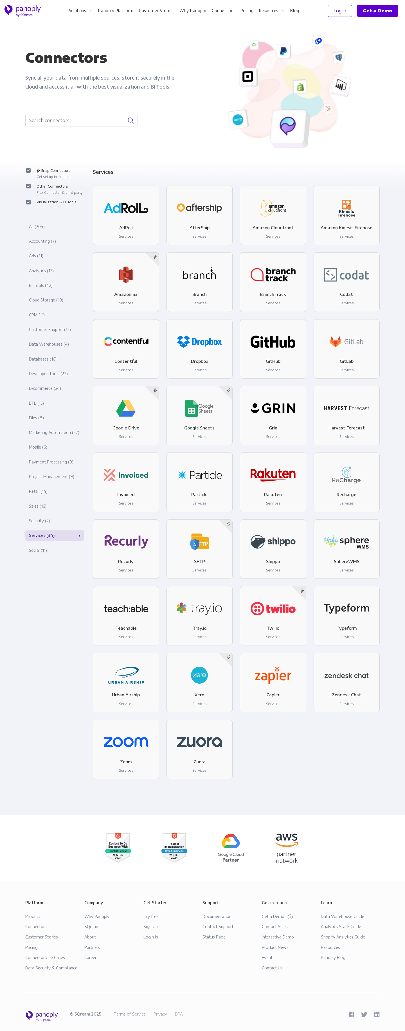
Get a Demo (277, 916)
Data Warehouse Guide (342, 916)
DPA (179, 1013)
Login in (150, 936)
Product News (275, 947)
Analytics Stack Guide (341, 926)
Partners (92, 947)
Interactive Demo (278, 936)
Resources (268, 10)
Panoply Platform (115, 10)
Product (32, 916)
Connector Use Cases (45, 957)
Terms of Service (130, 1013)
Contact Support (217, 926)
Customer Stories (156, 10)
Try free (151, 916)
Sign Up (150, 926)
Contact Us (272, 967)
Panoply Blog (333, 957)
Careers (91, 957)
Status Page (214, 936)
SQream (92, 926)
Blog (294, 10)
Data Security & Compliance (51, 967)
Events (268, 957)
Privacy (160, 1013)
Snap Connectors (53, 174)
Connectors (223, 10)
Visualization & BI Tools (56, 202)
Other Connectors (59, 190)
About (90, 936)
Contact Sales (275, 926)
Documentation (216, 916)
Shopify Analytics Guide (343, 936)
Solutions (77, 10)
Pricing (247, 10)
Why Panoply (192, 10)
